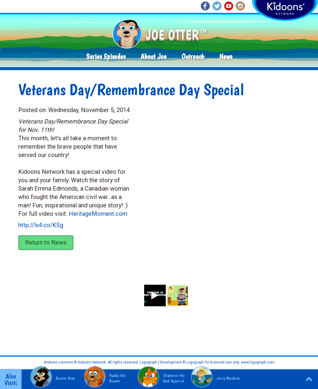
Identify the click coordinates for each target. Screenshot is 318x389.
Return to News (46, 242)
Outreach (193, 56)
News (225, 56)
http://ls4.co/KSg (40, 225)
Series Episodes (106, 56)
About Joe (154, 56)
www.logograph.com (257, 362)
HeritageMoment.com (98, 213)
